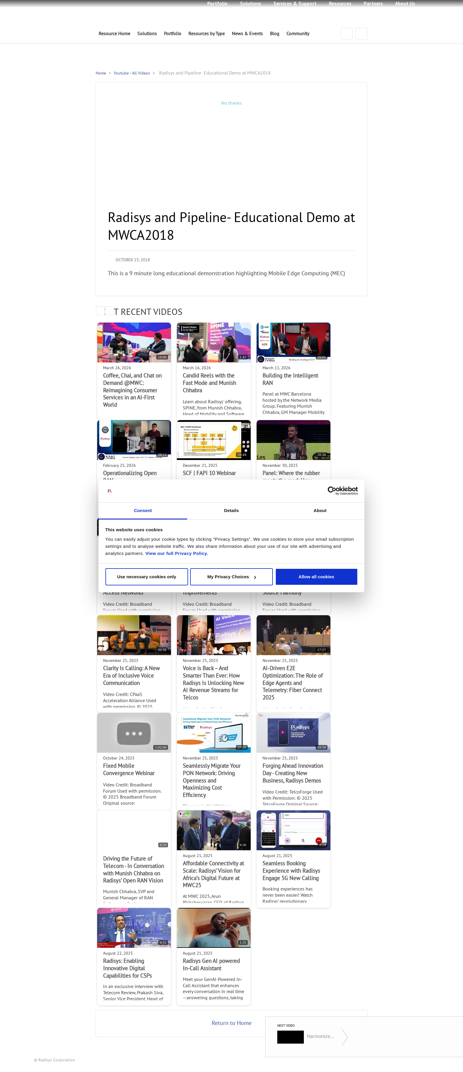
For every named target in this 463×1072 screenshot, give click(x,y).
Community (297, 33)
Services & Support (295, 3)
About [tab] (320, 510)
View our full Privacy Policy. (176, 553)
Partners (373, 3)
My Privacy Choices (231, 576)
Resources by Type (206, 33)
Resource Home (114, 33)
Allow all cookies (316, 576)
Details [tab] (231, 510)
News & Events (247, 33)
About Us (405, 3)
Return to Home (232, 1023)
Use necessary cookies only (146, 576)
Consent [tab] (143, 510)
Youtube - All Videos (132, 73)
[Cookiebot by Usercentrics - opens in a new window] (332, 491)
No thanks (231, 103)
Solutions (250, 3)
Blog (274, 33)
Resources (340, 3)
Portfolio (217, 3)
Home (101, 73)
